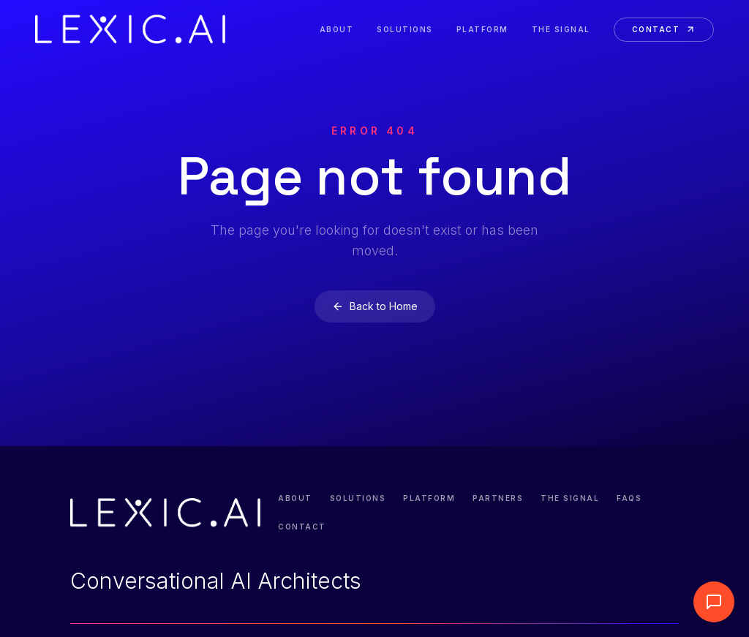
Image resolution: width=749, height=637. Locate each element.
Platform (482, 29)
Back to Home (375, 306)
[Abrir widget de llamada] (713, 601)
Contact (664, 29)
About (337, 29)
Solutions (405, 29)
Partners (498, 498)
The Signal (561, 29)
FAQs (629, 498)
